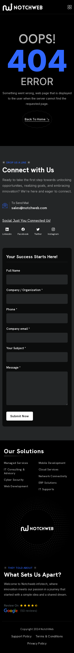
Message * (13, 367)
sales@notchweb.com (29, 208)
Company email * (18, 328)
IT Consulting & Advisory (14, 471)
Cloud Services (49, 469)
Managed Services (16, 463)
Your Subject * (16, 348)
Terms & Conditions (49, 636)
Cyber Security (14, 479)
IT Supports (46, 489)
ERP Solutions (48, 482)
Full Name (13, 270)
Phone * (11, 309)
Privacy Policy (37, 643)
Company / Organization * (24, 290)
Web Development (16, 486)
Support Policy (21, 636)
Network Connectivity (53, 476)
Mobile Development (52, 463)
